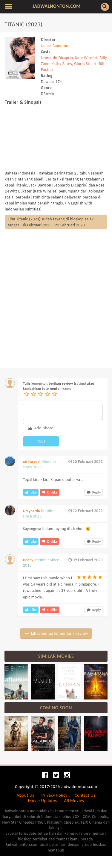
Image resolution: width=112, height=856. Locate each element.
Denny (28, 560)
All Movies (74, 800)
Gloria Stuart (85, 63)
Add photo (40, 428)
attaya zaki (31, 462)
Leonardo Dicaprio (57, 57)
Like (31, 492)
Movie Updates (42, 800)
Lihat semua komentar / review (56, 633)
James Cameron (54, 45)
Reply (93, 492)
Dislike (50, 492)
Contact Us (85, 795)
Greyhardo (31, 511)
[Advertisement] (56, 293)
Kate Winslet (86, 57)
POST (40, 441)
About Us (25, 795)
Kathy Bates (62, 63)
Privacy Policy (54, 795)
